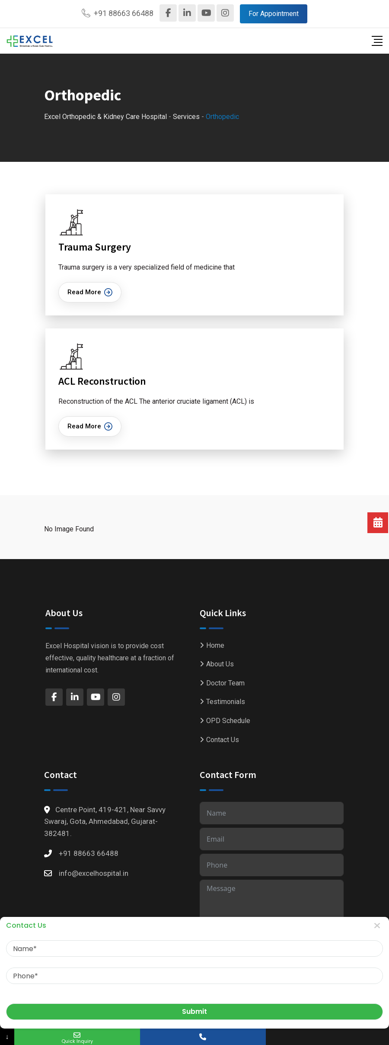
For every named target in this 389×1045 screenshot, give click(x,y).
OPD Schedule (228, 721)
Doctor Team (225, 683)
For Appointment (274, 14)
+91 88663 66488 (123, 13)
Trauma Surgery (94, 247)
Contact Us (222, 740)
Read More (89, 292)
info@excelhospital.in (93, 873)
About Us (220, 664)
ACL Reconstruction (102, 381)
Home (215, 645)
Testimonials (225, 702)
